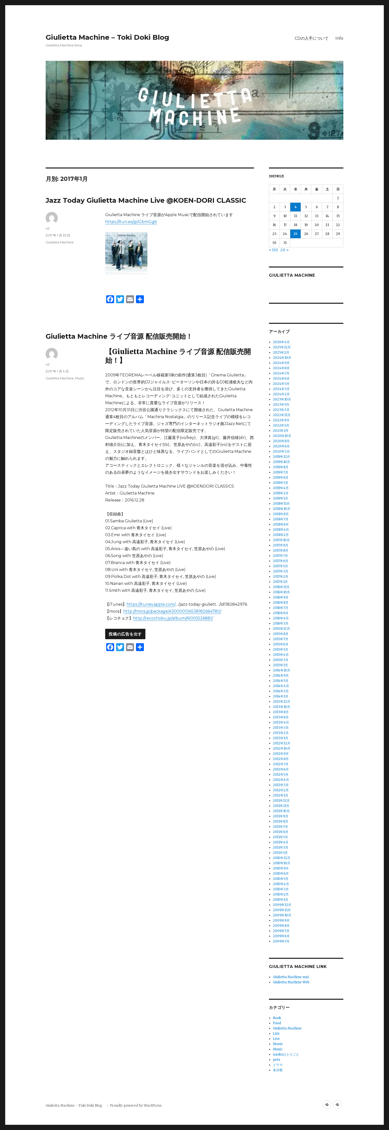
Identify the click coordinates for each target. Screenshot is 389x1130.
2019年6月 (281, 477)
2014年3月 (281, 691)
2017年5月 (280, 566)
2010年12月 (281, 858)
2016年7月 (280, 608)
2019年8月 (281, 467)
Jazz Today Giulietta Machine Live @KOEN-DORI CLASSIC (146, 200)
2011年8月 (280, 821)
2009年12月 (282, 905)
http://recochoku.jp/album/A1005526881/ (173, 618)
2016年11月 (281, 587)
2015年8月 (281, 634)
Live (276, 1039)
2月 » (284, 250)
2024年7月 (281, 373)
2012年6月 (281, 769)
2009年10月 (282, 915)
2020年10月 (282, 436)
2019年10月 (281, 462)
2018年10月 (281, 509)
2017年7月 (280, 556)
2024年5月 (281, 384)
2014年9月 (281, 675)
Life (276, 1033)
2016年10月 (281, 592)
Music (79, 378)
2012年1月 (280, 795)
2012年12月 (281, 743)
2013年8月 (281, 712)
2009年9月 (281, 920)
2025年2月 (281, 352)
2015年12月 (281, 629)
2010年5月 (281, 879)
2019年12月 (281, 457)
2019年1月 (280, 498)
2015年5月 (280, 649)
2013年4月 (281, 722)
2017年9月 (280, 545)
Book (277, 1018)
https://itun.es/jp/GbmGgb (131, 221)
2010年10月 (281, 863)
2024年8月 (281, 368)
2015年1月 (280, 665)
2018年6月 (281, 524)
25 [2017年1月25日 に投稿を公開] (295, 234)
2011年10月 (281, 811)
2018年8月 (281, 514)
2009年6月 (281, 936)
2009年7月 (281, 931)
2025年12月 (282, 347)
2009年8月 (281, 926)
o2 (48, 228)
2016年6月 (281, 613)
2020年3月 (281, 451)
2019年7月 (280, 472)
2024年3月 (281, 389)
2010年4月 (281, 884)
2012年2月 (281, 790)
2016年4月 (281, 618)
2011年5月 (280, 837)
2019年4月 (281, 488)
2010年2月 (281, 894)
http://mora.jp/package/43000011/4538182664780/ (172, 611)
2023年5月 (281, 404)
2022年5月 (281, 425)
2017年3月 (280, 571)
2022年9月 (281, 420)
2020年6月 (281, 446)
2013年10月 (281, 707)
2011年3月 (280, 847)
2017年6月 (280, 561)
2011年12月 (281, 800)
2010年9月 (281, 868)
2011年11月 (281, 806)
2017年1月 (280, 582)
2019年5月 (280, 483)
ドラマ (278, 1065)
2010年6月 (281, 873)
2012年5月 (281, 774)
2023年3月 (281, 410)
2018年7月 (281, 519)
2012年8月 (281, 759)
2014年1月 (280, 696)
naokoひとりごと (286, 1054)
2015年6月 (281, 644)
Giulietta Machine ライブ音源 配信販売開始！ (119, 336)
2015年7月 (280, 639)
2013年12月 (281, 701)
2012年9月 (281, 754)
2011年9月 (280, 816)
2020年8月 (281, 441)
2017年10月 (281, 540)
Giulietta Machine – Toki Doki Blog (111, 37)
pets (276, 1060)
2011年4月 (281, 842)
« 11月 (273, 250)
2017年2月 (280, 576)
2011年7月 (280, 827)
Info (339, 38)
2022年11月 (282, 415)
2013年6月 (281, 717)
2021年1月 (281, 431)
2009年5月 (281, 941)
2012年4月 (281, 780)
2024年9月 (281, 363)
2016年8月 (281, 602)
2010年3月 (281, 889)
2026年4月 (281, 342)
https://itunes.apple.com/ (151, 604)
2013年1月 (280, 738)
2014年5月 (281, 681)
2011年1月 (280, 853)
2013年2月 (281, 733)
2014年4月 (281, 686)
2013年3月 (281, 728)
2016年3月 (281, 623)
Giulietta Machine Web (291, 982)
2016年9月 (281, 597)
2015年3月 (281, 660)
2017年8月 (280, 550)
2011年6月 (280, 832)
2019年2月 (281, 493)
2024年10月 (282, 358)
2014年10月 (281, 670)
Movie (278, 1044)
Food (277, 1023)
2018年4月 (281, 530)
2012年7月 (281, 764)
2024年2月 (281, 394)
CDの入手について (311, 38)
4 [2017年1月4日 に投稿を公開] (295, 207)
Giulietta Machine (60, 242)
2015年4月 (281, 655)
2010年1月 (280, 899)
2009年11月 (282, 910)
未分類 (278, 1070)
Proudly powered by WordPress (136, 1105)
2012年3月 (281, 785)
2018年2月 (281, 535)
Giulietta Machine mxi (291, 977)
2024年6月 (281, 378)
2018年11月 (281, 503)
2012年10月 (281, 748)
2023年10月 (282, 399)
